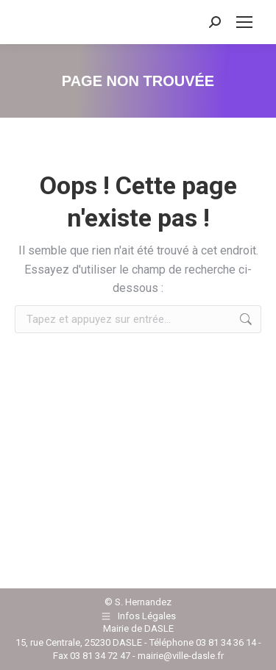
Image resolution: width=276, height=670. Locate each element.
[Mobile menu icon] (244, 22)
